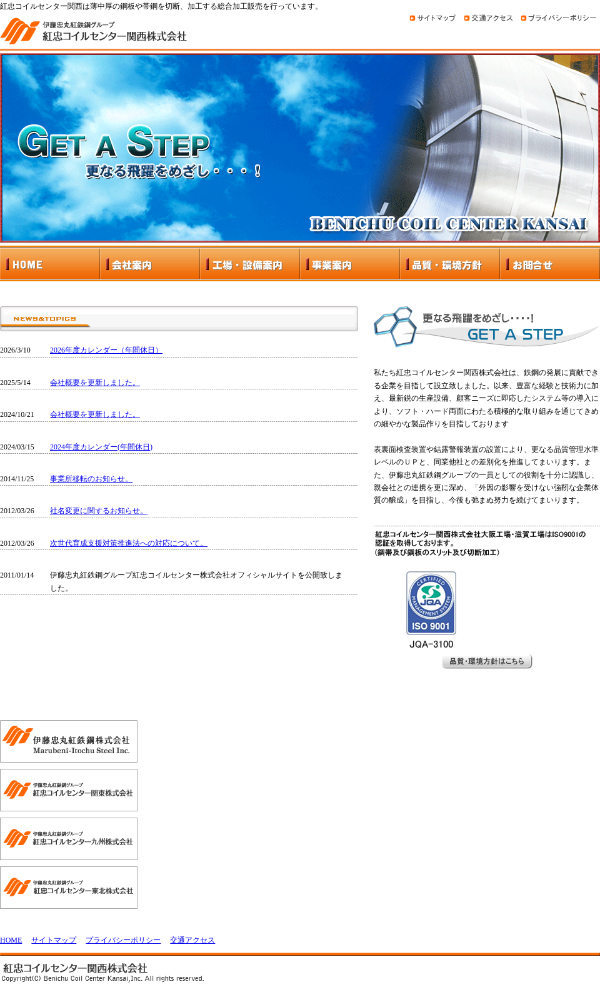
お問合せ (550, 263)
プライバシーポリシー (123, 940)
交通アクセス (192, 940)
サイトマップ (53, 940)
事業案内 (350, 263)
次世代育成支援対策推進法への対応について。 (129, 543)
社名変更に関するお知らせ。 (99, 510)
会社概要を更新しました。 (95, 382)
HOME (50, 263)
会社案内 (150, 263)
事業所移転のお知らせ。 (91, 478)
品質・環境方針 (450, 263)
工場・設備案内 (250, 263)
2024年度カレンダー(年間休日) (101, 447)
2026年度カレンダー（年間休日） (106, 350)
